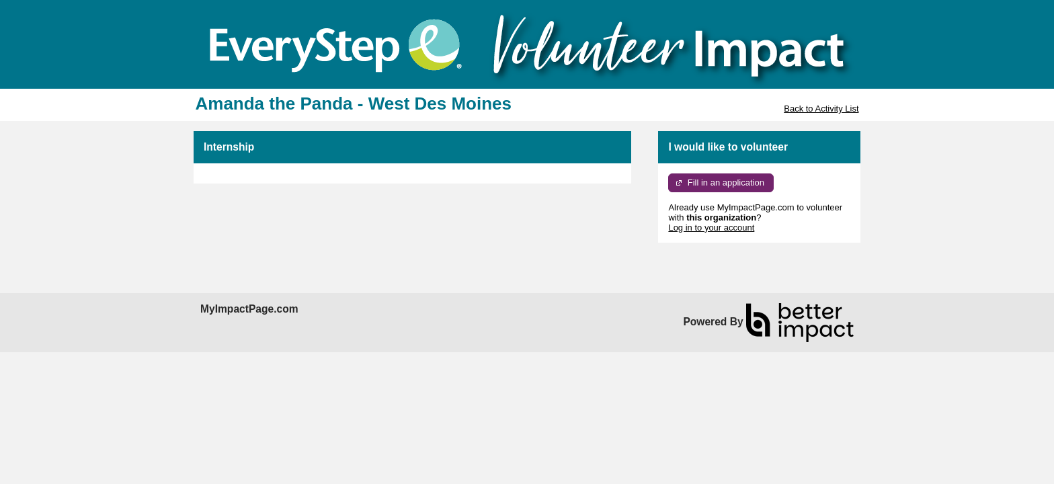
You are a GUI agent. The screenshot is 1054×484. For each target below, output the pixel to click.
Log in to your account (711, 228)
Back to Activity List (821, 109)
